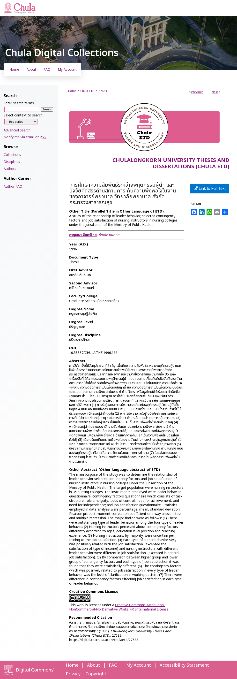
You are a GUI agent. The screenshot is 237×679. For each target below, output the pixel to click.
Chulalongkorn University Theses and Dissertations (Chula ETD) (170, 163)
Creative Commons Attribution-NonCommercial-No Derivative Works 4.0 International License (119, 607)
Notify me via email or (25, 137)
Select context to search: (23, 115)
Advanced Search (17, 130)
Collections (12, 154)
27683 (102, 91)
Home (72, 91)
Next (215, 92)
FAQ (113, 665)
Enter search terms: (19, 103)
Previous (197, 92)
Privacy (73, 674)
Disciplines (12, 161)
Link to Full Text (209, 188)
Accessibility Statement (184, 665)
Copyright (96, 674)
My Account (138, 665)
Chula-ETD (87, 91)
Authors (10, 168)
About (93, 665)
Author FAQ (13, 186)
